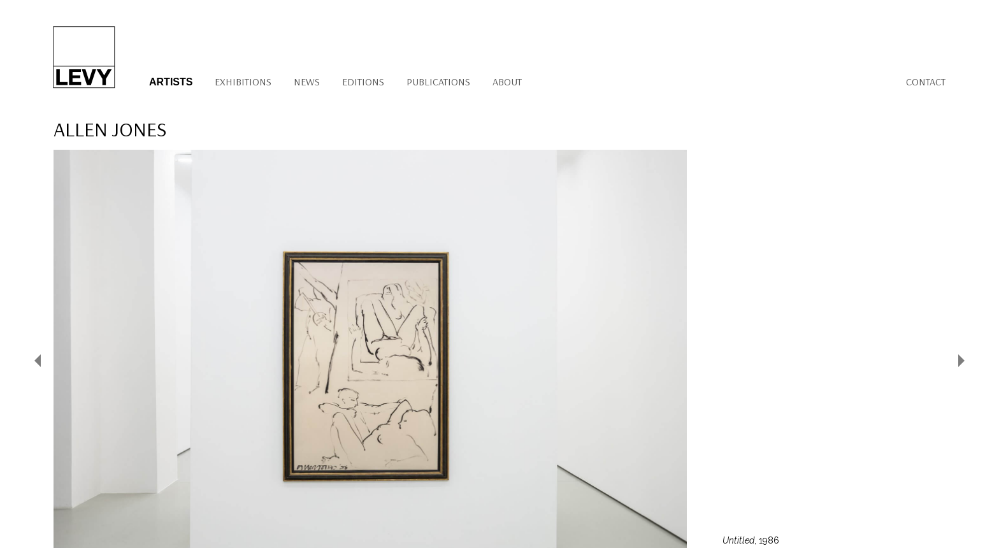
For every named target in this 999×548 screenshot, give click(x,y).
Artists (170, 81)
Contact (925, 81)
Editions (363, 81)
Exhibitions (243, 81)
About (507, 81)
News (307, 81)
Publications (438, 81)
